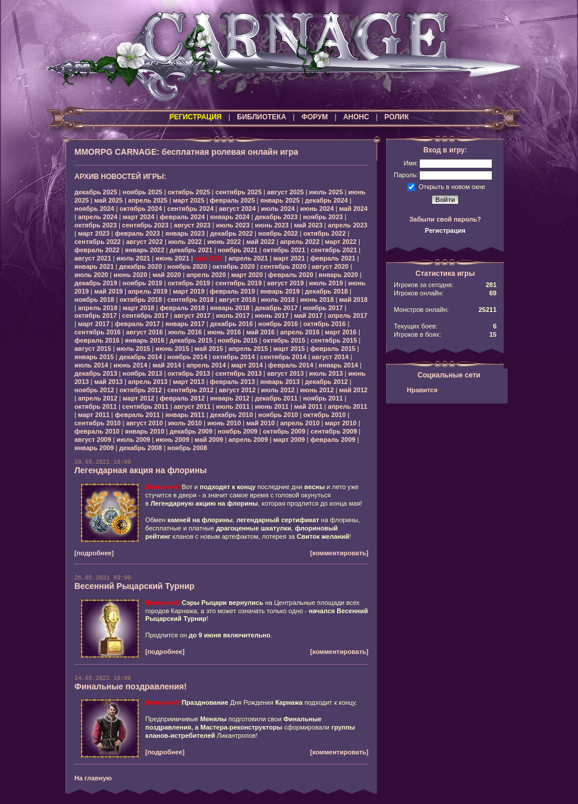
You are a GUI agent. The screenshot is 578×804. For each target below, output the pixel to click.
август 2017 (192, 315)
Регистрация (445, 230)
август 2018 (237, 299)
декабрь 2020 (140, 266)
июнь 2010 (224, 423)
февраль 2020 (290, 274)
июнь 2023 (272, 225)
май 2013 (108, 381)
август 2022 (144, 241)
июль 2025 (326, 192)
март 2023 (94, 233)
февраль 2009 (332, 439)
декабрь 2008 (140, 447)
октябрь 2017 (95, 315)
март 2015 (289, 348)
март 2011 (94, 414)
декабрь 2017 (276, 307)
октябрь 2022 (324, 233)
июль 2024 (278, 208)
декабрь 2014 (140, 356)
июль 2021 (133, 258)
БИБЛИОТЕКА (261, 117)
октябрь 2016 (324, 323)
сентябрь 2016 (97, 332)
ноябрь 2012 (94, 389)
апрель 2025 (148, 200)
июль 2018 (278, 299)
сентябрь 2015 (334, 340)
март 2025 (189, 200)
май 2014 (166, 365)
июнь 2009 (172, 439)
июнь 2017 (272, 315)
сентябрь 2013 (238, 373)
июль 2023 (233, 225)
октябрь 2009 (284, 431)
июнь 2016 (224, 332)
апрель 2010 (299, 423)
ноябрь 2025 (142, 192)
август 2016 (144, 332)
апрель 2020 (206, 274)
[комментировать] (339, 552)
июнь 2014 (130, 365)
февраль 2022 (96, 249)
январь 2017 (185, 323)
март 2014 (247, 365)
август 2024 (237, 208)
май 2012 (353, 389)
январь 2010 (144, 431)
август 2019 (285, 283)
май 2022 (260, 241)
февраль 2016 (96, 340)
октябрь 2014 (234, 356)
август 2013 (285, 373)
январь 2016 (144, 340)
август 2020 (330, 266)
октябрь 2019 (189, 283)
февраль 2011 (137, 414)
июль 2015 (133, 348)
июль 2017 (233, 315)
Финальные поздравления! (130, 686)
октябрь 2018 (140, 299)
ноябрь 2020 (187, 266)
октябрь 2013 (189, 373)
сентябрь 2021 (334, 249)
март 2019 (189, 291)
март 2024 (139, 216)
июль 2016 (185, 332)
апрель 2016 (299, 332)
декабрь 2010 (231, 414)
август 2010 (144, 423)
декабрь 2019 (95, 283)
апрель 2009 (248, 439)
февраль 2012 (181, 398)
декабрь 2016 (231, 323)
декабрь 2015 (191, 340)
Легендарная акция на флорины (140, 470)
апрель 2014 (206, 365)
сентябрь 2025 (238, 192)
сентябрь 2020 (283, 266)
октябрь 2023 (95, 225)
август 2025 (285, 192)
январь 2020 (338, 274)
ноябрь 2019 (142, 283)
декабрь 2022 (231, 233)
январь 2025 (280, 200)
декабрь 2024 (326, 200)
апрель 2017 (347, 315)
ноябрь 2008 (187, 447)
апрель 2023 (347, 225)
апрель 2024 (97, 216)
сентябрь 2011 (145, 406)
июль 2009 (133, 439)
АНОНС (356, 117)
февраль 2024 (181, 216)
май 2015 (209, 348)
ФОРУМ (314, 117)
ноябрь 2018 (94, 299)
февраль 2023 (137, 233)
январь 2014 (338, 365)
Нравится (422, 389)
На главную (93, 778)
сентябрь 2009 (334, 431)
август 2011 (192, 406)
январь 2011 (185, 414)
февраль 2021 (332, 258)
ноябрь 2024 (94, 208)
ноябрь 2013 (142, 373)
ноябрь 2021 (237, 249)
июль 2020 (91, 274)
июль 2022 (185, 241)
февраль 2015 (332, 348)
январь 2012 (230, 398)
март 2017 (94, 323)
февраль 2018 (181, 307)
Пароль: (406, 174)
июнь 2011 (272, 406)
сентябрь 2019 (238, 283)
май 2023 (308, 225)
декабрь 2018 (326, 291)
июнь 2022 (224, 241)
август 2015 (92, 348)
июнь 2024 (317, 208)
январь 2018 (230, 307)
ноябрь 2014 (187, 356)
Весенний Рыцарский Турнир (134, 586)
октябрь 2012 (140, 389)
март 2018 (139, 307)
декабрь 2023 (276, 216)
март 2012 (139, 398)
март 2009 (289, 439)
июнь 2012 (317, 389)
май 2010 (260, 423)
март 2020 (247, 274)
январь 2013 (280, 381)
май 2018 (353, 299)
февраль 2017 (137, 323)
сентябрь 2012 (190, 389)
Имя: (411, 163)
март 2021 (289, 258)
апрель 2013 (148, 381)
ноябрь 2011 (322, 398)
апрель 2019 (148, 291)
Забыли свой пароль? (445, 219)
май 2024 (353, 208)
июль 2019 (326, 283)
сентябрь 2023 (145, 225)
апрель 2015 (248, 348)
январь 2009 (94, 447)
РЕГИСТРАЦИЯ (195, 117)
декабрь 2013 (95, 373)
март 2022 (341, 241)
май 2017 (308, 315)
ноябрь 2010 (278, 414)
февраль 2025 (232, 200)
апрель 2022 (299, 241)
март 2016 (341, 332)
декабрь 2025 (95, 192)
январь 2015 (94, 356)
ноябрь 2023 (322, 216)
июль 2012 (278, 389)
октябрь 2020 (234, 266)
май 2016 (260, 332)
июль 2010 (185, 423)
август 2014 (330, 356)
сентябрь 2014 (283, 356)
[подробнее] (94, 552)
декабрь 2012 (326, 381)
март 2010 (341, 423)
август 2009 (92, 439)
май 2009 (209, 439)
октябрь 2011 (95, 406)
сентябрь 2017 (145, 315)
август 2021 (92, 258)
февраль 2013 (232, 381)
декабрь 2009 (191, 431)
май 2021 (209, 258)
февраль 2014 (290, 365)
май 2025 (108, 200)
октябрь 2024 (140, 208)
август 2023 (192, 225)
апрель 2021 (248, 258)
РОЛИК (396, 117)
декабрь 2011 (276, 398)
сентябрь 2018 (190, 299)
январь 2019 (280, 291)
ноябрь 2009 (237, 431)
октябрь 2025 (189, 192)
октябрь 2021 (284, 249)
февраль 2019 (232, 291)
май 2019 (108, 291)
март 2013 (189, 381)
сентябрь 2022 (97, 241)
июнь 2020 (130, 274)
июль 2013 (326, 373)
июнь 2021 (172, 258)
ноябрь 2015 (237, 340)
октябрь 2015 (284, 340)
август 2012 (237, 389)
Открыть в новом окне (452, 186)
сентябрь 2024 (190, 208)
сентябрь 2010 (97, 423)
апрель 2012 (97, 398)
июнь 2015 (172, 348)
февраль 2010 (96, 431)
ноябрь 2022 (278, 233)
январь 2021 (94, 266)
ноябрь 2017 (322, 307)
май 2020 (166, 274)
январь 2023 (185, 233)
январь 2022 (144, 249)
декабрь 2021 (191, 249)
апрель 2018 (97, 307)
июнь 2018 (317, 299)
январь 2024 (230, 216)
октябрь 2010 (324, 414)
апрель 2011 (347, 406)
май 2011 (308, 406)
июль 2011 (233, 406)
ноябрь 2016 (278, 323)
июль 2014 (91, 365)
